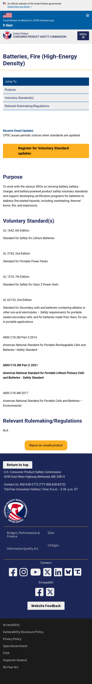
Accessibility (11, 625)
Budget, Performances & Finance (23, 534)
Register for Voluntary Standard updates (43, 151)
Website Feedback (46, 605)
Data (51, 533)
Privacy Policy (12, 639)
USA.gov (53, 545)
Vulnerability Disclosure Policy (23, 632)
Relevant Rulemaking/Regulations (27, 106)
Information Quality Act (22, 549)
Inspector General (15, 660)
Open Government (15, 646)
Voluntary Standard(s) (19, 98)
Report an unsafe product (46, 445)
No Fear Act (10, 667)
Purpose (10, 89)
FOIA (6, 653)
